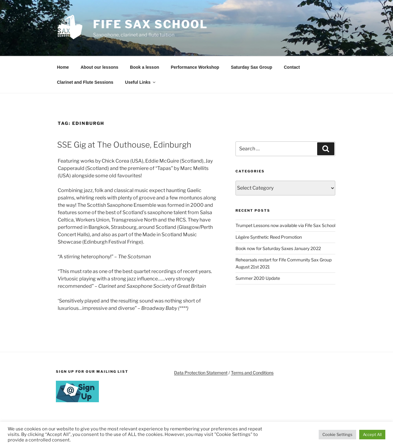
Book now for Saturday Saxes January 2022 (278, 248)
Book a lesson (144, 67)
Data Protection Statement (201, 372)
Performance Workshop (195, 67)
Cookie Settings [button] (337, 434)
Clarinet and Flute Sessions (85, 82)
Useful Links (140, 82)
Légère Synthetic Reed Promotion (268, 237)
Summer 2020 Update (257, 278)
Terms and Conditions (252, 372)
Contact (292, 67)
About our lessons (99, 67)
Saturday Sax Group (251, 67)
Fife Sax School (150, 24)
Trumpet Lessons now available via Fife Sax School (285, 225)
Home (63, 67)
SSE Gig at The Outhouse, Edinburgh (124, 144)
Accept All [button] (372, 434)
